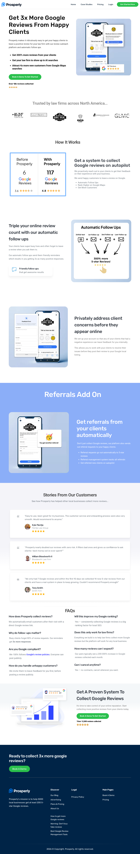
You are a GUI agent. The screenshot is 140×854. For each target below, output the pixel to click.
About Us (55, 808)
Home (73, 4)
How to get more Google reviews (58, 818)
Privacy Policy (77, 797)
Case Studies (86, 4)
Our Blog (54, 795)
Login (110, 4)
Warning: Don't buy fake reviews (59, 825)
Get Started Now (127, 4)
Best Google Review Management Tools (59, 833)
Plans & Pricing (57, 804)
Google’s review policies (38, 654)
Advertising (56, 799)
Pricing (100, 4)
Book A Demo (19, 768)
